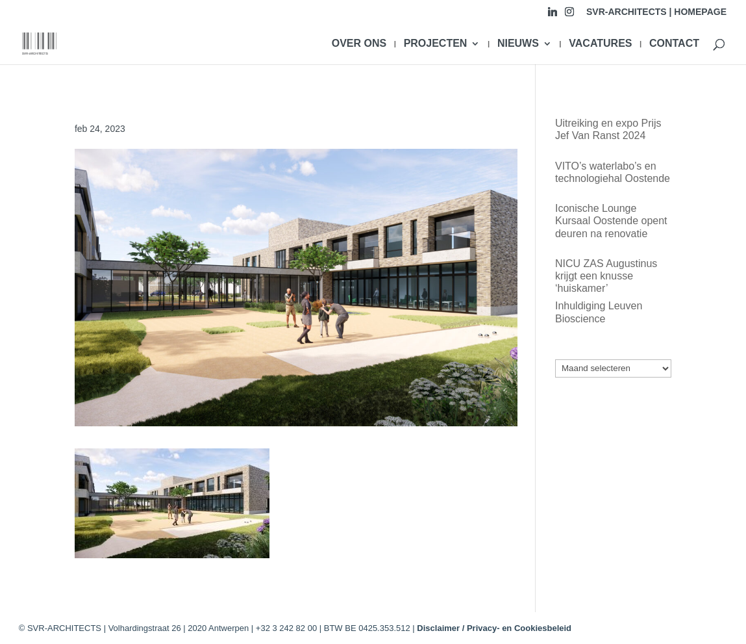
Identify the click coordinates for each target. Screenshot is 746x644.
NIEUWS (518, 44)
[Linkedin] (552, 15)
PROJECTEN (435, 44)
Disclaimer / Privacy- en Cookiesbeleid (494, 628)
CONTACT (674, 44)
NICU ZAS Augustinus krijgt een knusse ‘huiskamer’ (606, 276)
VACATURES (600, 44)
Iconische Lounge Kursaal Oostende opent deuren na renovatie (611, 220)
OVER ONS (359, 44)
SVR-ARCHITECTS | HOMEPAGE (656, 12)
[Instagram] (569, 15)
